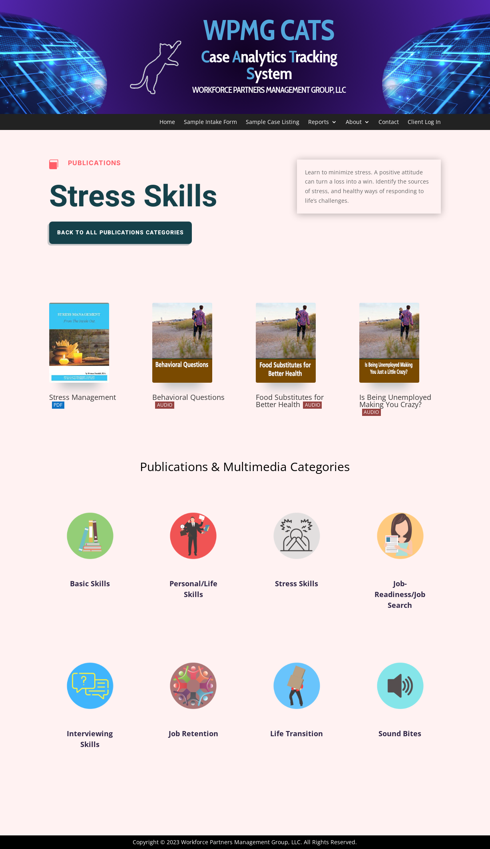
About (354, 122)
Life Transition (296, 737)
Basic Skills (90, 587)
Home (167, 122)
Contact (388, 122)
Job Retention (193, 737)
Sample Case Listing (272, 122)
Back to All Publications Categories (120, 232)
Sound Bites (400, 737)
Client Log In (424, 122)
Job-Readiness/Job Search (400, 600)
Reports (318, 122)
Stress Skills (296, 587)
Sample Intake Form (210, 122)
